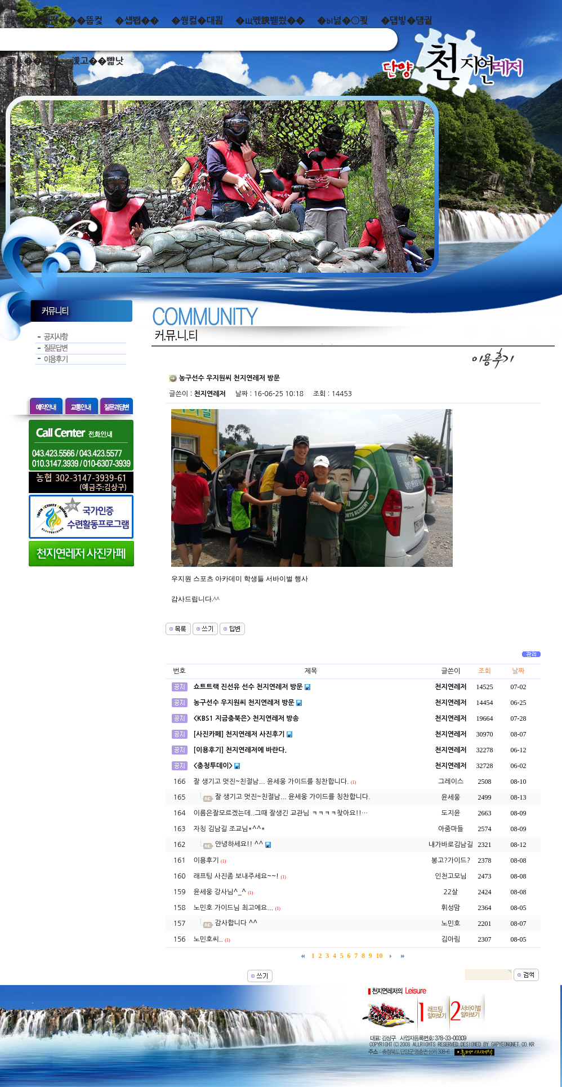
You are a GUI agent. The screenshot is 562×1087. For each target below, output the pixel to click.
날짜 (518, 671)
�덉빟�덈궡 (406, 20)
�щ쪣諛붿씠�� (270, 20)
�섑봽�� (137, 20)
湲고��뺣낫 (97, 61)
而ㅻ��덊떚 (32, 61)
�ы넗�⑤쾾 (342, 20)
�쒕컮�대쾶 (197, 20)
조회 (484, 671)
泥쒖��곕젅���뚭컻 (54, 20)
